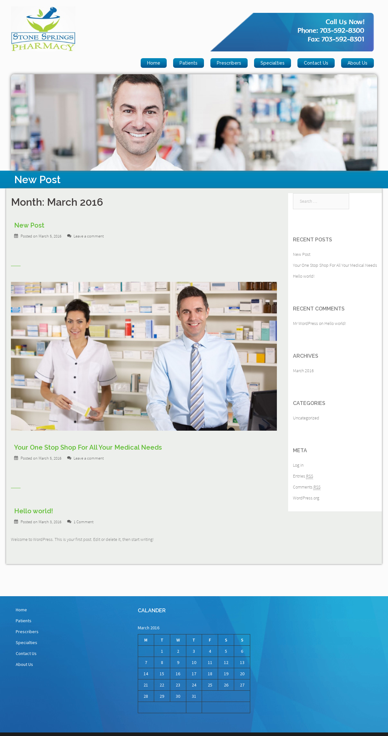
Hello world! (33, 511)
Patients (189, 63)
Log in (298, 465)
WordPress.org (306, 498)
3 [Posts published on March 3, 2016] (194, 651)
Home (153, 63)
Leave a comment (89, 236)
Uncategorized (306, 418)
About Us (357, 63)
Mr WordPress (305, 323)
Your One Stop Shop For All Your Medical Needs (88, 447)
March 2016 (303, 370)
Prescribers (229, 63)
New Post (29, 225)
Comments (307, 487)
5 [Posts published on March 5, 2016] (226, 651)
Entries (303, 476)
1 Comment (83, 522)
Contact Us (316, 63)
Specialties (272, 63)
